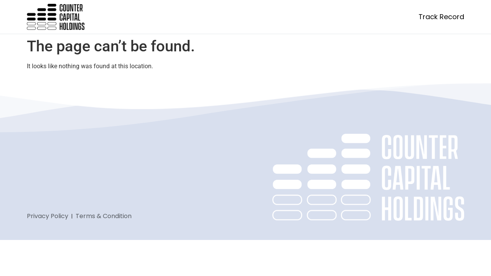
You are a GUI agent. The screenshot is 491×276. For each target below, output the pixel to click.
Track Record (441, 16)
